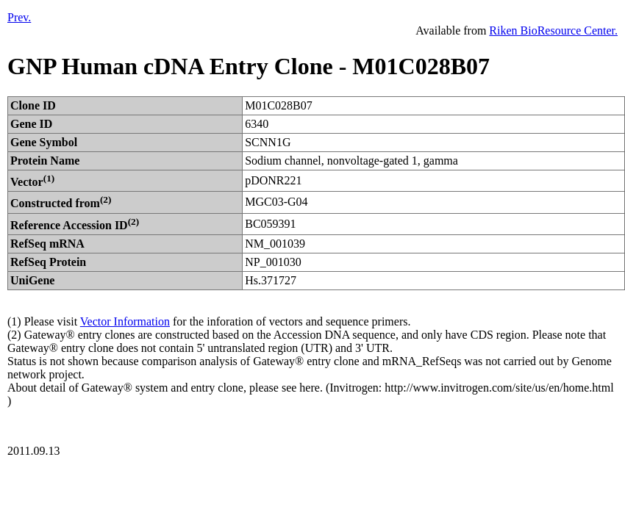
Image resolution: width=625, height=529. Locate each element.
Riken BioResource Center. (553, 30)
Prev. (19, 17)
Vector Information (125, 321)
